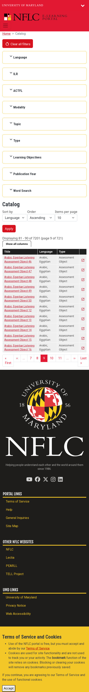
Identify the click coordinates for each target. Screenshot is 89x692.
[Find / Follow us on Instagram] (53, 479)
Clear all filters (17, 44)
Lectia (10, 557)
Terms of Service (17, 501)
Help (9, 509)
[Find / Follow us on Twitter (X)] (45, 479)
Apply (9, 229)
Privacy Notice (16, 605)
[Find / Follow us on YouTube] (29, 479)
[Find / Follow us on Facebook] (37, 479)
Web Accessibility (18, 614)
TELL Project (15, 574)
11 (60, 358)
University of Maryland (22, 5)
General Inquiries (17, 518)
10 (51, 358)
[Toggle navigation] (5, 25)
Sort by (7, 212)
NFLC (9, 549)
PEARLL (11, 566)
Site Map (12, 526)
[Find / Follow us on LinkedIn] (60, 479)
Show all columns (17, 244)
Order (31, 212)
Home (6, 33)
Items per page (66, 212)
